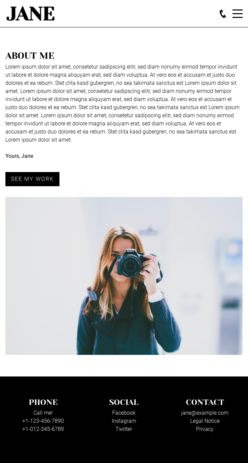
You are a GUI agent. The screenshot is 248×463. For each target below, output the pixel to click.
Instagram (124, 421)
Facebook (123, 413)
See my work (32, 179)
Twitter (124, 429)
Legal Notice (205, 421)
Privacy (205, 429)
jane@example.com (204, 413)
